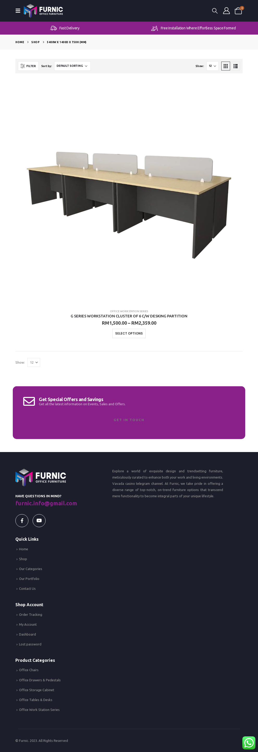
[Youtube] (39, 520)
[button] (19, 10)
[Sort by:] (72, 66)
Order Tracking (30, 614)
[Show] (212, 66)
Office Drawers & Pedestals (40, 680)
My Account (28, 624)
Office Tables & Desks (35, 700)
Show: (199, 66)
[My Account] (226, 10)
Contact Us (27, 588)
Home (23, 549)
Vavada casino (123, 483)
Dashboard (27, 634)
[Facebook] (21, 520)
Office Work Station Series (129, 311)
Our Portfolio (29, 578)
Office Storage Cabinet (36, 690)
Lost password (30, 644)
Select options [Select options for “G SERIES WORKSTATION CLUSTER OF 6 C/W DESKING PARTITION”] (129, 333)
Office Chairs (29, 670)
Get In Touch (129, 420)
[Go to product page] (128, 192)
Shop (23, 559)
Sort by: (46, 66)
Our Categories (30, 569)
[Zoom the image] (40, 472)
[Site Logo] (43, 11)
